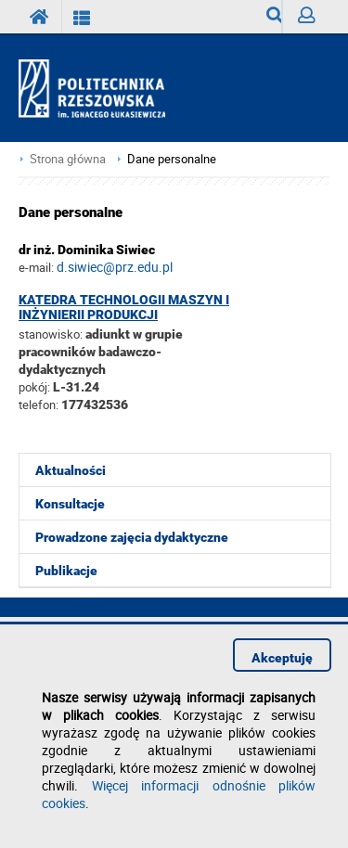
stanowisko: (51, 334)
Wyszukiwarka (274, 19)
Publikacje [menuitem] (66, 570)
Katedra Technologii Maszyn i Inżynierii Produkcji (124, 307)
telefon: (38, 404)
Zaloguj (313, 19)
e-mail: (36, 267)
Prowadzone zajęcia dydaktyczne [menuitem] (131, 537)
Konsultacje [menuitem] (70, 503)
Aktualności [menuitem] (70, 470)
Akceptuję (282, 657)
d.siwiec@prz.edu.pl (115, 267)
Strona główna (68, 159)
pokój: (36, 387)
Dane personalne (171, 159)
